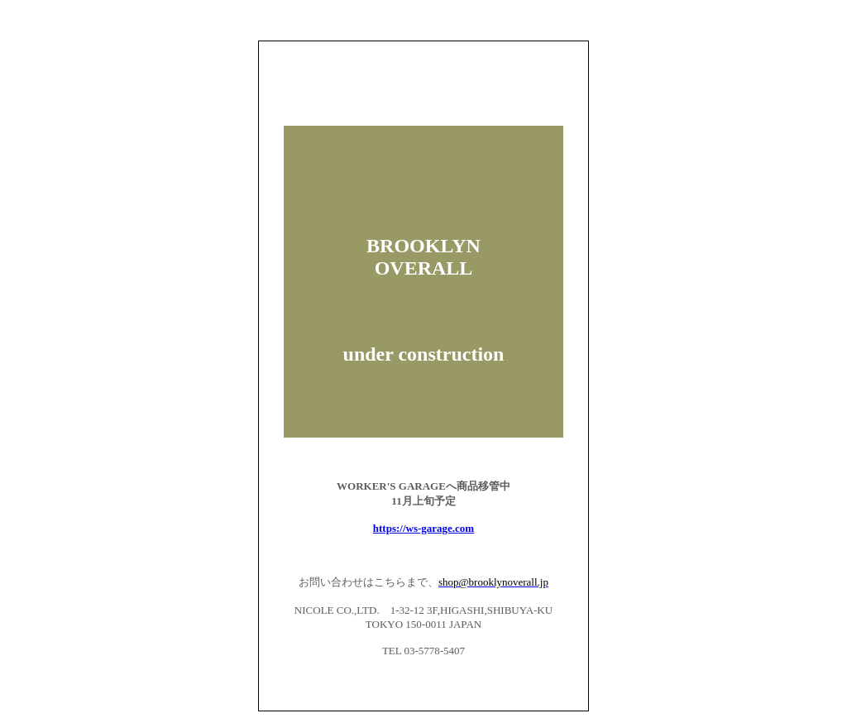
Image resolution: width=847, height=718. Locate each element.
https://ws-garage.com (423, 528)
